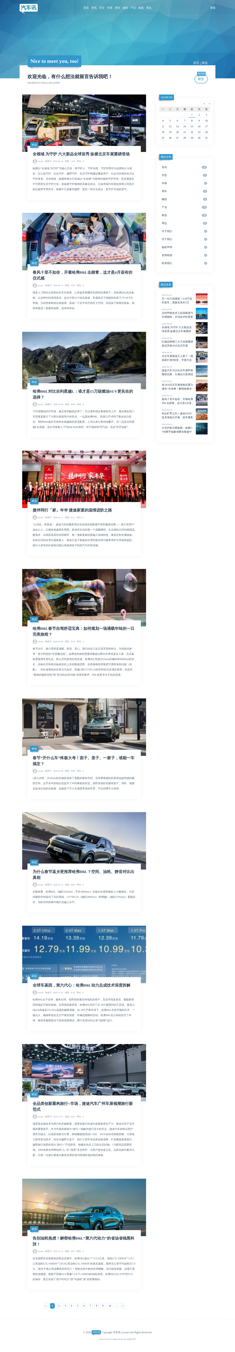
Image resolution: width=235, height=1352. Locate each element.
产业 (133, 7)
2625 (70, 285)
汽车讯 (28, 8)
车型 (101, 7)
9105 (70, 1116)
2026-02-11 (54, 517)
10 (109, 1305)
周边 (148, 7)
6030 (70, 404)
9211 (70, 517)
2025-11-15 (54, 1251)
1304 (70, 161)
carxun (40, 161)
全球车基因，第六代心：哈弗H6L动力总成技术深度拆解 (81, 985)
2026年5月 (166, 97)
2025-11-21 (54, 1116)
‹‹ (46, 1305)
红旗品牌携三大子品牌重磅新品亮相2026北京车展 (185, 342)
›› (123, 1305)
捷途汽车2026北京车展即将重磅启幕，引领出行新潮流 (185, 370)
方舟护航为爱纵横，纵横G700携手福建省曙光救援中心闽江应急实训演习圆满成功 (185, 432)
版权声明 (184, 247)
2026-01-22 (54, 884)
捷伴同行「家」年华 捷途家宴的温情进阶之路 (72, 510)
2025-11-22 (54, 992)
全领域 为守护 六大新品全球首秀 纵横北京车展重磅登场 (81, 154)
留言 (201, 78)
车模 (109, 7)
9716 (70, 992)
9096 (70, 771)
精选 (141, 7)
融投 (125, 7)
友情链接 (184, 255)
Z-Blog (114, 1339)
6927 (70, 1251)
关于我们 (184, 231)
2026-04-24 (54, 161)
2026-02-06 (54, 641)
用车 (117, 7)
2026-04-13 (54, 285)
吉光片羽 (131, 1339)
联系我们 (184, 263)
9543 (70, 641)
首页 (86, 7)
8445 (70, 884)
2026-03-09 (54, 404)
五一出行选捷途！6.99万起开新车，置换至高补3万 (185, 298)
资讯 (94, 7)
